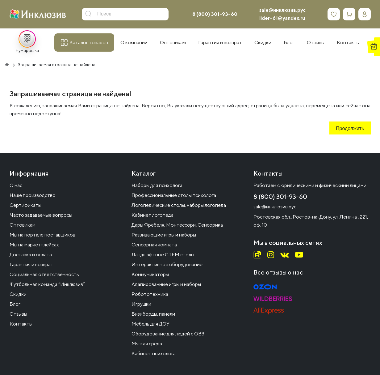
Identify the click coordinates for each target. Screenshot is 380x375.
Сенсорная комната (154, 245)
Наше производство (33, 195)
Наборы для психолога (157, 185)
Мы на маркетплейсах (34, 245)
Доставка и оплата (31, 255)
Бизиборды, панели (153, 314)
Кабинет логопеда (152, 215)
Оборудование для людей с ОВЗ (168, 334)
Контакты (21, 324)
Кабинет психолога (154, 353)
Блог (15, 304)
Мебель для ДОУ (150, 324)
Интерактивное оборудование (167, 264)
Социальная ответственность (44, 274)
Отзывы (18, 314)
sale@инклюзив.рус (282, 10)
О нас (16, 185)
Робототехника (150, 294)
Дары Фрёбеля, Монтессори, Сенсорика (177, 225)
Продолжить (350, 129)
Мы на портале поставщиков (42, 235)
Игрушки (141, 304)
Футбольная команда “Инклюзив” (47, 284)
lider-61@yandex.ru (282, 18)
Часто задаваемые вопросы (41, 215)
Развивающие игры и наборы (164, 235)
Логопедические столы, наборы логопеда (179, 205)
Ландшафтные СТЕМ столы (163, 255)
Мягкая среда (147, 344)
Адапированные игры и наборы (166, 284)
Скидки (18, 294)
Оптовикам (22, 225)
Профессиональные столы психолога (174, 195)
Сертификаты (25, 205)
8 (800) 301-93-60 (214, 14)
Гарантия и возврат (31, 264)
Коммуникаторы (150, 274)
